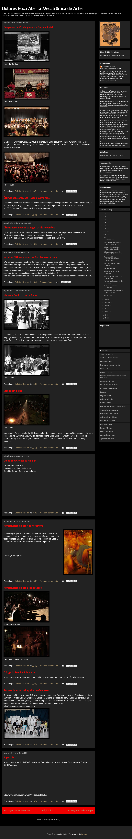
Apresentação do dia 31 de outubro (23, 587)
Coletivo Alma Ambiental (108, 417)
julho (106, 308)
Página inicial (49, 810)
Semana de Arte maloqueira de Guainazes (26, 690)
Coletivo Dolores (109, 66)
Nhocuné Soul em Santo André (21, 295)
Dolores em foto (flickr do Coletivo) (112, 155)
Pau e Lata (104, 368)
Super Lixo (9, 757)
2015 (105, 219)
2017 (105, 213)
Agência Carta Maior (107, 439)
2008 (105, 315)
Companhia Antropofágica (109, 410)
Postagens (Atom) (52, 819)
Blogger (84, 834)
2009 (105, 237)
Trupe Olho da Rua (106, 354)
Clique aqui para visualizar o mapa (112, 55)
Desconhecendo (105, 403)
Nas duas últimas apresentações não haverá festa (30, 257)
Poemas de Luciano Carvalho (110, 365)
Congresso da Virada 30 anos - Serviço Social (28, 27)
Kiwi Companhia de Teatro (109, 385)
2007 (105, 318)
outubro (107, 299)
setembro (107, 302)
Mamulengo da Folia (107, 381)
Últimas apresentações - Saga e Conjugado (27, 197)
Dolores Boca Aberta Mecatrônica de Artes (42, 8)
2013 (105, 225)
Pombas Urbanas (106, 361)
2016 (105, 216)
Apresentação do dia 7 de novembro (23, 525)
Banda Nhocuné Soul (107, 435)
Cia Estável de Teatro (107, 421)
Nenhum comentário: (49, 191)
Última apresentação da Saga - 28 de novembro (29, 227)
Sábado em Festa (13, 390)
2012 (105, 228)
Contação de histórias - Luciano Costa (113, 406)
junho (106, 311)
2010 (105, 234)
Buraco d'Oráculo (106, 428)
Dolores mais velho (106, 399)
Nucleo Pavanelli (106, 372)
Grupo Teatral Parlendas (108, 388)
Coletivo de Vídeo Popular (109, 414)
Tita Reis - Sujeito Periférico (109, 358)
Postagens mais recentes (17, 810)
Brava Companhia (106, 431)
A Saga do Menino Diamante (19, 672)
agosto (107, 305)
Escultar (103, 392)
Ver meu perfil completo (108, 81)
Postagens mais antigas (80, 810)
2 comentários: (46, 282)
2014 (105, 222)
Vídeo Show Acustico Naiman (20, 460)
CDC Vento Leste (106, 424)
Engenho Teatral (106, 396)
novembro (108, 240)
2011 (105, 231)
